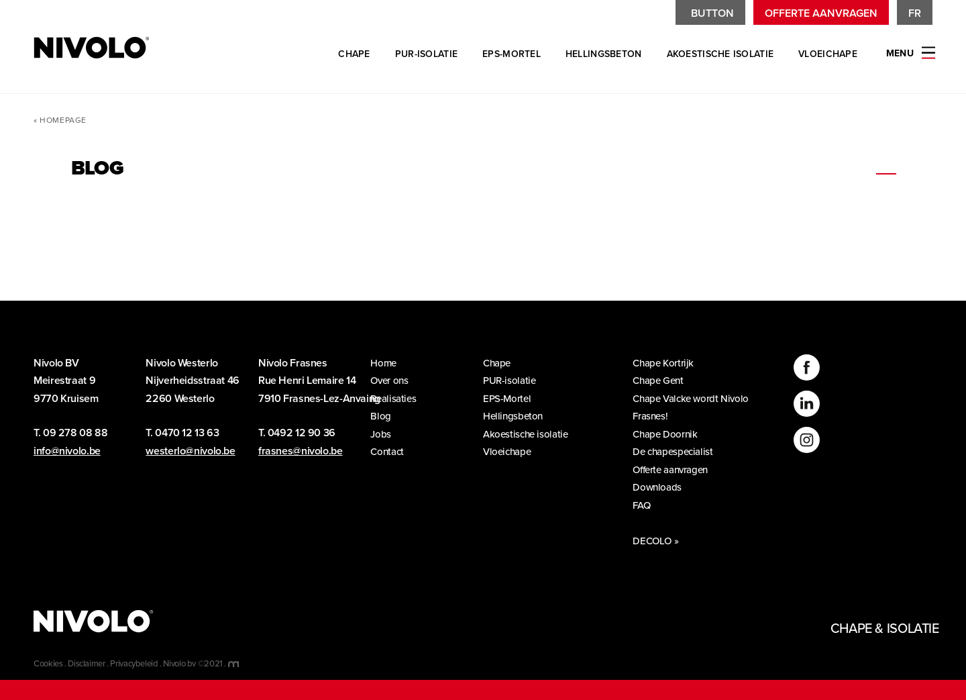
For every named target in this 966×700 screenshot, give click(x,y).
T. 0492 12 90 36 (296, 433)
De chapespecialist (678, 452)
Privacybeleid (134, 663)
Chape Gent (663, 380)
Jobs (385, 434)
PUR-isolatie (426, 54)
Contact (392, 452)
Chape (354, 54)
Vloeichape (827, 54)
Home (388, 363)
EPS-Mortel (511, 54)
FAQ (646, 505)
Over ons (394, 380)
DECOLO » (655, 541)
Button (712, 13)
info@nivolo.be (67, 451)
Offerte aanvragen (821, 13)
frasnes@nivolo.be (300, 451)
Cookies (48, 663)
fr (914, 13)
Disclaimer (86, 663)
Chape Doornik (670, 434)
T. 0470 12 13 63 (182, 433)
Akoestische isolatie (720, 54)
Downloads (662, 487)
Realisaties (398, 399)
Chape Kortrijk (668, 363)
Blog (385, 416)
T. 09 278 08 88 (70, 433)
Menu (900, 53)
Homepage (63, 120)
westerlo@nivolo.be (190, 451)
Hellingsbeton (604, 54)
